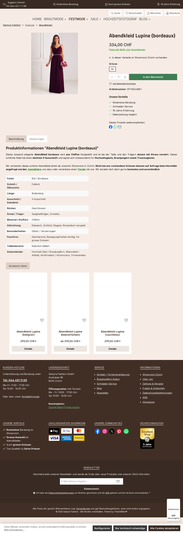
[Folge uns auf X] (112, 437)
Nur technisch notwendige (130, 528)
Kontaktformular (30, 402)
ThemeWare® (120, 517)
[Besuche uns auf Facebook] (97, 437)
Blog (99, 394)
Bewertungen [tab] (37, 145)
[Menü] (178, 500)
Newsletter (103, 398)
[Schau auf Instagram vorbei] (105, 437)
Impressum (149, 408)
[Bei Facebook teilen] (111, 132)
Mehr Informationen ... (14, 530)
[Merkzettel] (134, 16)
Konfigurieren (102, 528)
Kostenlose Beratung (67, 4)
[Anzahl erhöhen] (125, 83)
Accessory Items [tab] (18, 272)
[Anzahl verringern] (112, 83)
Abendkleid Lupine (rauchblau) (112, 339)
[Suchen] (115, 16)
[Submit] (118, 487)
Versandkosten (83, 514)
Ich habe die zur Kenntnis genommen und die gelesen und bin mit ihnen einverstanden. (93, 499)
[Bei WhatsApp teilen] (115, 132)
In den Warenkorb (153, 83)
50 (112, 75)
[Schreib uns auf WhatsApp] (126, 437)
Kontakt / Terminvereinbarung (113, 380)
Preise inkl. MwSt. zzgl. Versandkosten (127, 55)
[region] (54, 69)
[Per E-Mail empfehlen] (119, 132)
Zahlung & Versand (153, 389)
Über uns (148, 385)
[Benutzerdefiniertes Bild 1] (147, 444)
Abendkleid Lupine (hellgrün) (28, 339)
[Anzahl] (118, 83)
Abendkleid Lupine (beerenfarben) (70, 339)
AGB (145, 403)
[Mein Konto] (154, 16)
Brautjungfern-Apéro (108, 385)
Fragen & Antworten (154, 394)
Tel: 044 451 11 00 (16, 6)
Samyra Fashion (12, 31)
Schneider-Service (107, 389)
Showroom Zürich (152, 380)
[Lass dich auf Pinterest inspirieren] (119, 437)
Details (28, 354)
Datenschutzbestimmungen (157, 398)
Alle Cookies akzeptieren (164, 528)
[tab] (16, 145)
